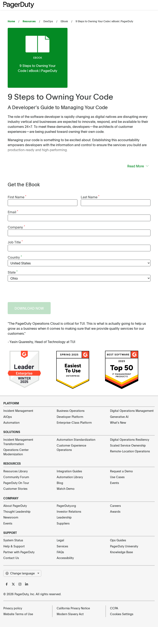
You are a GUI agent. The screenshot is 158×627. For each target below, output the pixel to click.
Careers (115, 506)
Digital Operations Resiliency (129, 439)
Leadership (64, 517)
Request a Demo (121, 471)
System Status (13, 540)
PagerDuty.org (66, 506)
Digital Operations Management (132, 411)
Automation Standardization (76, 439)
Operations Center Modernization (16, 452)
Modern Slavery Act (70, 614)
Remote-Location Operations (130, 451)
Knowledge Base (121, 552)
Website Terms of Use (18, 614)
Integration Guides (69, 471)
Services (62, 546)
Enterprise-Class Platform (74, 422)
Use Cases (117, 477)
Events (114, 483)
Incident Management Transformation (18, 441)
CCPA (114, 608)
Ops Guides (118, 540)
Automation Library (70, 477)
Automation (11, 422)
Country (15, 257)
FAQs (60, 552)
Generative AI (119, 417)
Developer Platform (70, 417)
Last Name (90, 196)
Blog (60, 483)
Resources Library (15, 471)
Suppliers (63, 523)
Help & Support (14, 546)
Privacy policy (12, 608)
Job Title (15, 241)
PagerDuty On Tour (16, 483)
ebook (37, 57)
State (12, 272)
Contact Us (11, 558)
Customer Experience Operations (71, 447)
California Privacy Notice (73, 608)
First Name (17, 196)
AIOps (7, 417)
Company (16, 227)
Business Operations (71, 411)
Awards (115, 511)
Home (11, 21)
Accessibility (65, 558)
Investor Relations (69, 511)
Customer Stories (15, 488)
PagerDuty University (124, 546)
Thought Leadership (17, 511)
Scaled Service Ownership (128, 445)
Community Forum (16, 477)
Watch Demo (66, 488)
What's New (118, 422)
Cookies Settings (121, 614)
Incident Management (18, 411)
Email (13, 211)
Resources (29, 21)
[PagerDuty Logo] (18, 5)
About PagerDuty (15, 506)
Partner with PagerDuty (18, 552)
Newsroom (10, 517)
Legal (60, 540)
